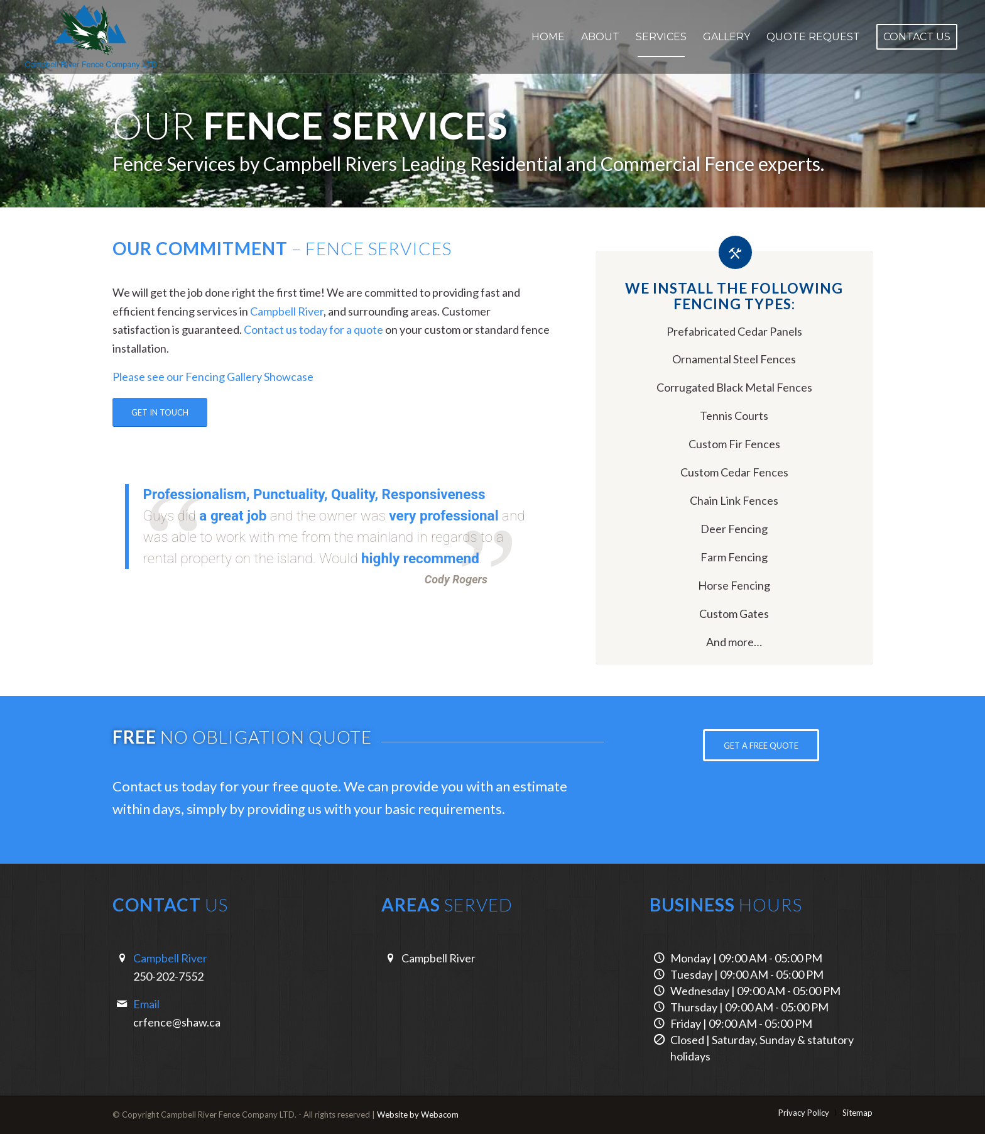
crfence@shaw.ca (176, 1022)
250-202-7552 (168, 976)
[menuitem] (548, 37)
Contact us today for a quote (313, 329)
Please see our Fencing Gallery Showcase (212, 376)
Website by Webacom (418, 1114)
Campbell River (287, 311)
